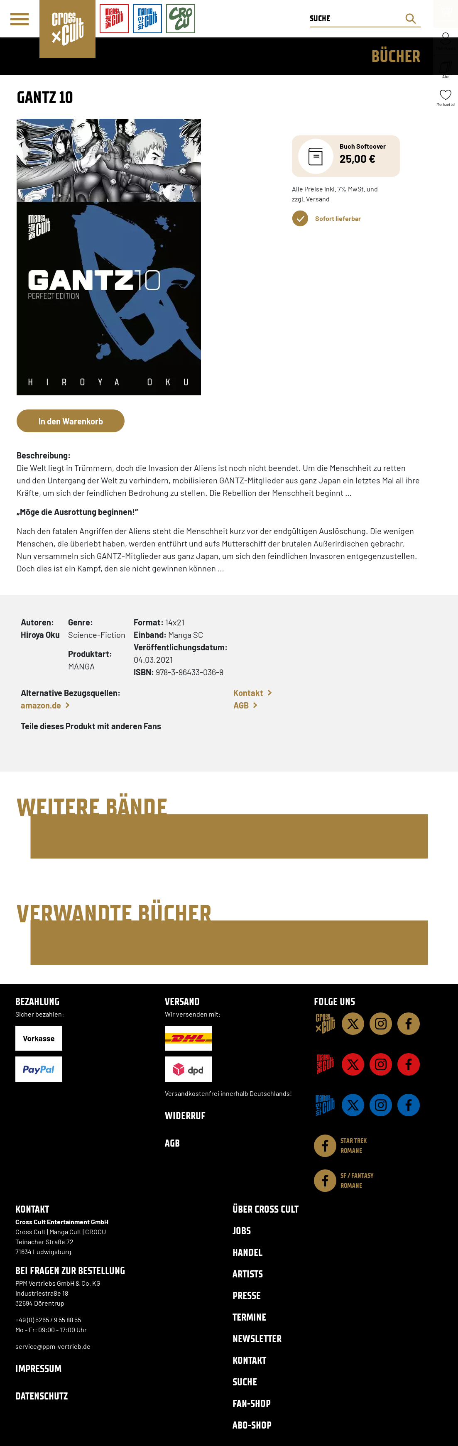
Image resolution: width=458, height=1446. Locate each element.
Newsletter (257, 1339)
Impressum (38, 1369)
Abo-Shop (252, 1425)
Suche (245, 1382)
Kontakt (248, 693)
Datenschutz (41, 1396)
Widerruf (185, 1116)
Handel (247, 1252)
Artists (248, 1274)
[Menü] (19, 19)
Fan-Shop (252, 1403)
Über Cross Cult (266, 1209)
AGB (241, 705)
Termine (249, 1317)
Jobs (242, 1231)
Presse (247, 1295)
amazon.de (41, 705)
